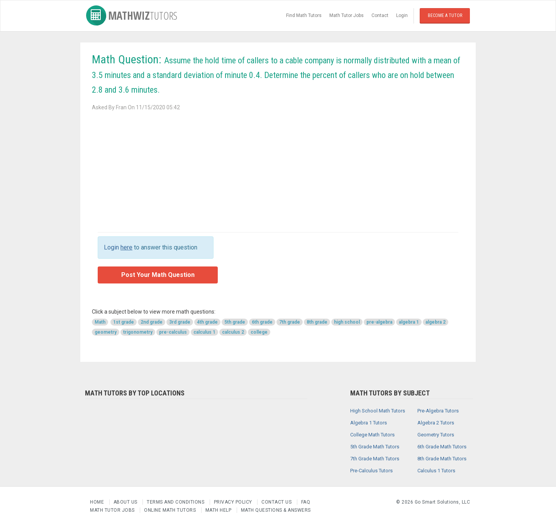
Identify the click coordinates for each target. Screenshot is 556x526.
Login (402, 15)
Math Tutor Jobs (346, 15)
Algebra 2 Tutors (435, 423)
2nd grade (152, 322)
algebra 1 (409, 322)
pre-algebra (379, 322)
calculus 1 (204, 332)
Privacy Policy (234, 502)
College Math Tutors (372, 435)
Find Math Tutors (304, 15)
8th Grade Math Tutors (441, 459)
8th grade (317, 322)
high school (347, 322)
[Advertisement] (278, 170)
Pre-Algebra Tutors (438, 411)
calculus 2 (233, 332)
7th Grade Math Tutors (374, 459)
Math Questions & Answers (276, 510)
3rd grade (179, 322)
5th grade (234, 322)
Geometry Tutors (435, 435)
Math (100, 322)
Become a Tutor (445, 15)
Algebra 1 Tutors (368, 423)
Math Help (218, 510)
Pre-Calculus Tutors (371, 470)
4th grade (207, 322)
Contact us (277, 502)
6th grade (262, 322)
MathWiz (131, 15)
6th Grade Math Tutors (441, 447)
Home (97, 502)
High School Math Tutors (377, 411)
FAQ (305, 502)
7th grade (289, 322)
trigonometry (138, 332)
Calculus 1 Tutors (436, 470)
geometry (106, 332)
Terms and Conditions (176, 502)
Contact (379, 15)
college (259, 332)
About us (126, 502)
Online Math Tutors (170, 510)
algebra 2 (435, 322)
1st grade (123, 322)
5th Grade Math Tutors (374, 447)
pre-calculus (173, 332)
